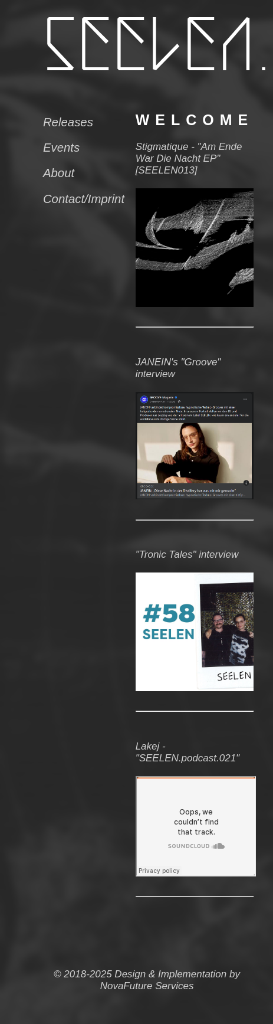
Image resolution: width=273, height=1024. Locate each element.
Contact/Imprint (83, 198)
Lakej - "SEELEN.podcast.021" (188, 752)
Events (61, 147)
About (58, 172)
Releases (68, 122)
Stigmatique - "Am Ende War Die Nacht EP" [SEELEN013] (189, 158)
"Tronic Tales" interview (187, 554)
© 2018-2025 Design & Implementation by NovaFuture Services (147, 980)
